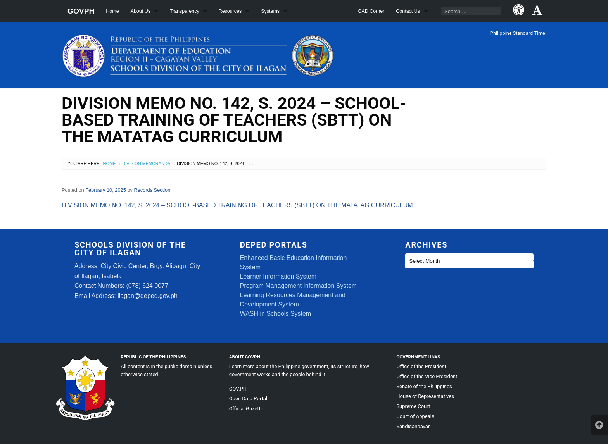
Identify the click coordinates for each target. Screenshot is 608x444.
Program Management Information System (298, 285)
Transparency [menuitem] (184, 11)
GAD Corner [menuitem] (371, 11)
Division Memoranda (146, 163)
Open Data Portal (248, 398)
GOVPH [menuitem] (80, 11)
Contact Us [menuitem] (408, 11)
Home (109, 163)
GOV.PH (238, 389)
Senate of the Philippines (424, 386)
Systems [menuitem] (270, 11)
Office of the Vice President (426, 376)
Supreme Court (413, 406)
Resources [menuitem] (230, 11)
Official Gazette (246, 408)
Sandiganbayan (413, 426)
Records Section (152, 190)
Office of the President (421, 366)
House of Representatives (425, 396)
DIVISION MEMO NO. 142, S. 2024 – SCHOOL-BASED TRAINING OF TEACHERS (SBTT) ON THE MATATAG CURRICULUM (237, 205)
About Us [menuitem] (140, 11)
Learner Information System (278, 276)
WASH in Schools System (275, 313)
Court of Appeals (415, 416)
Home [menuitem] (112, 11)
